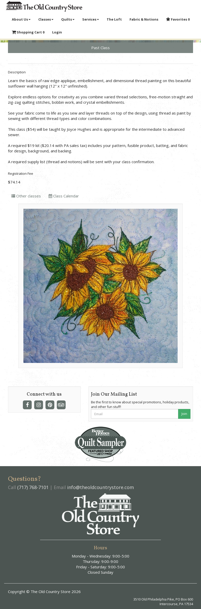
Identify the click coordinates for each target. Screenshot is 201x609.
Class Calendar (64, 195)
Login (57, 32)
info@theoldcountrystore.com (100, 487)
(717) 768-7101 (33, 487)
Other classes (26, 195)
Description (17, 72)
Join (184, 413)
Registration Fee (20, 173)
